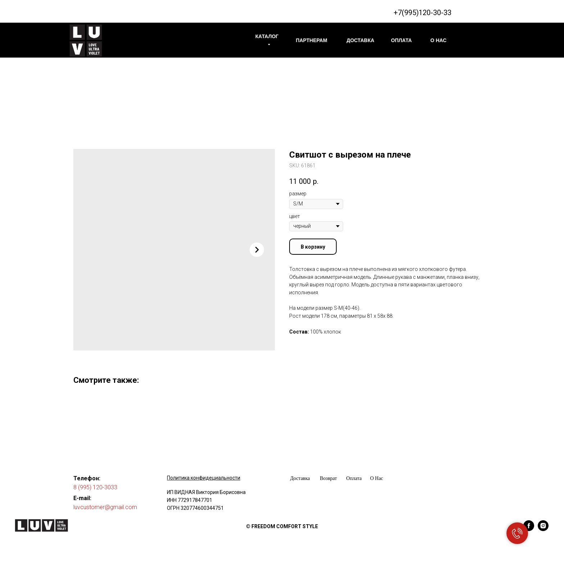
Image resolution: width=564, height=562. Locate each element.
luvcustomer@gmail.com (105, 507)
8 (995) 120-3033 (95, 487)
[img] (86, 40)
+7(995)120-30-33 (422, 12)
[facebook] (528, 529)
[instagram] (543, 529)
